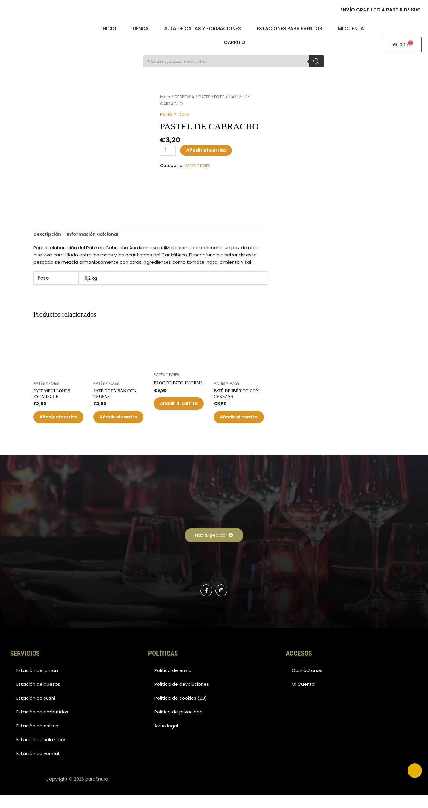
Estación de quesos (38, 697)
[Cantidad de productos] (168, 150)
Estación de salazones (41, 753)
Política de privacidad (178, 725)
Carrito (234, 42)
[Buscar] (316, 61)
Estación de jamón (37, 683)
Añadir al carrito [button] (55, 423)
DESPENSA (185, 97)
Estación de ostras (37, 739)
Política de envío (173, 683)
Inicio (109, 28)
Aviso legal (166, 739)
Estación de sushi (35, 711)
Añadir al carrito (207, 150)
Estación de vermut (38, 766)
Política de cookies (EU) (180, 711)
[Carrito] (402, 44)
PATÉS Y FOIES (214, 97)
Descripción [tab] (47, 234)
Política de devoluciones (181, 697)
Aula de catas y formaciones (202, 28)
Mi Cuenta (351, 28)
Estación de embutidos (42, 725)
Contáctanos (307, 683)
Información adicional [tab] (95, 234)
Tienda (140, 28)
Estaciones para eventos (289, 28)
